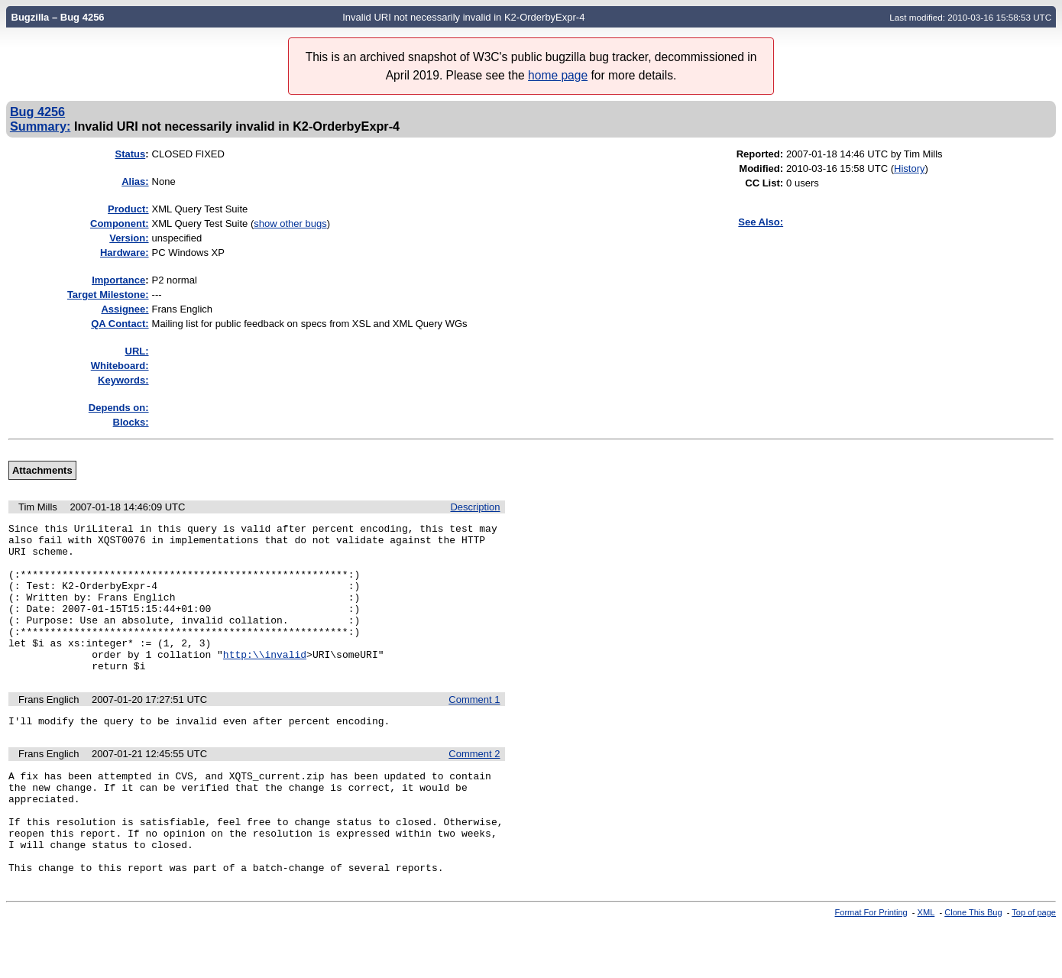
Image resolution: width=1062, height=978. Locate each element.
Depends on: (119, 407)
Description (475, 507)
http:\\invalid (264, 681)
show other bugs (290, 223)
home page (558, 75)
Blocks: (131, 422)
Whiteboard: (120, 365)
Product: (128, 209)
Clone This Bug (973, 965)
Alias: (134, 181)
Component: (119, 223)
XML (926, 965)
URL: (137, 351)
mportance (118, 280)
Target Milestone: (108, 294)
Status (130, 154)
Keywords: (123, 380)
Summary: (40, 126)
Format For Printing (871, 965)
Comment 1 (474, 729)
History (909, 168)
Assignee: (124, 309)
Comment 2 (474, 786)
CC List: (764, 183)
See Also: (760, 222)
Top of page (1034, 965)
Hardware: (124, 252)
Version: (128, 238)
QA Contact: (119, 323)
